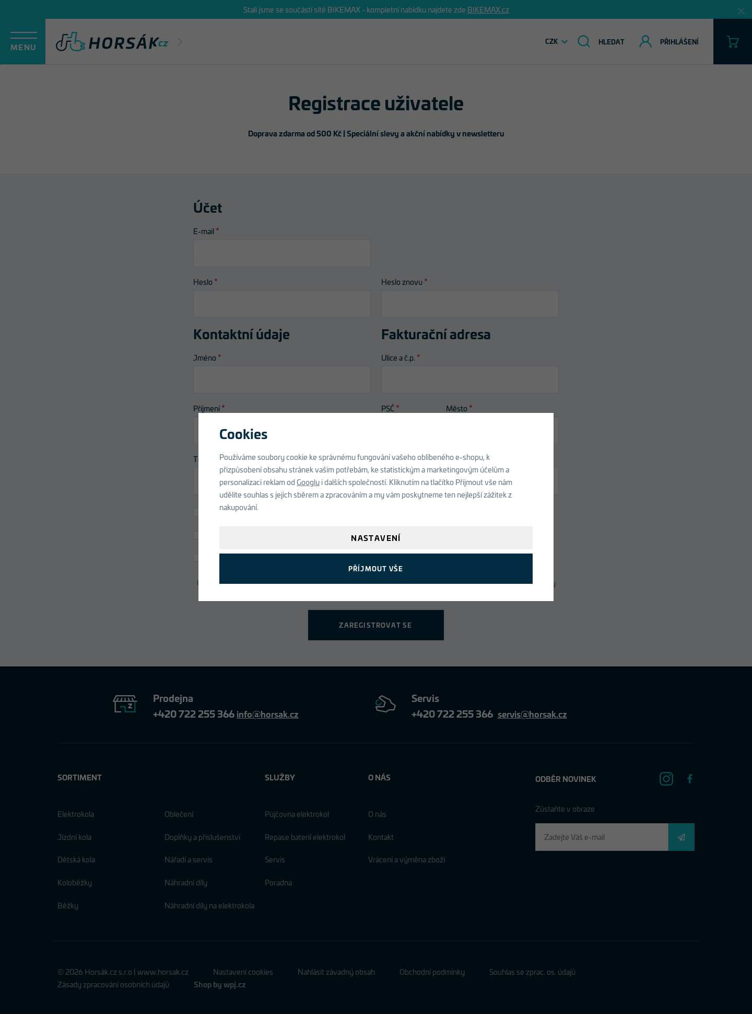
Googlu (308, 481)
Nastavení (376, 537)
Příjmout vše (375, 568)
